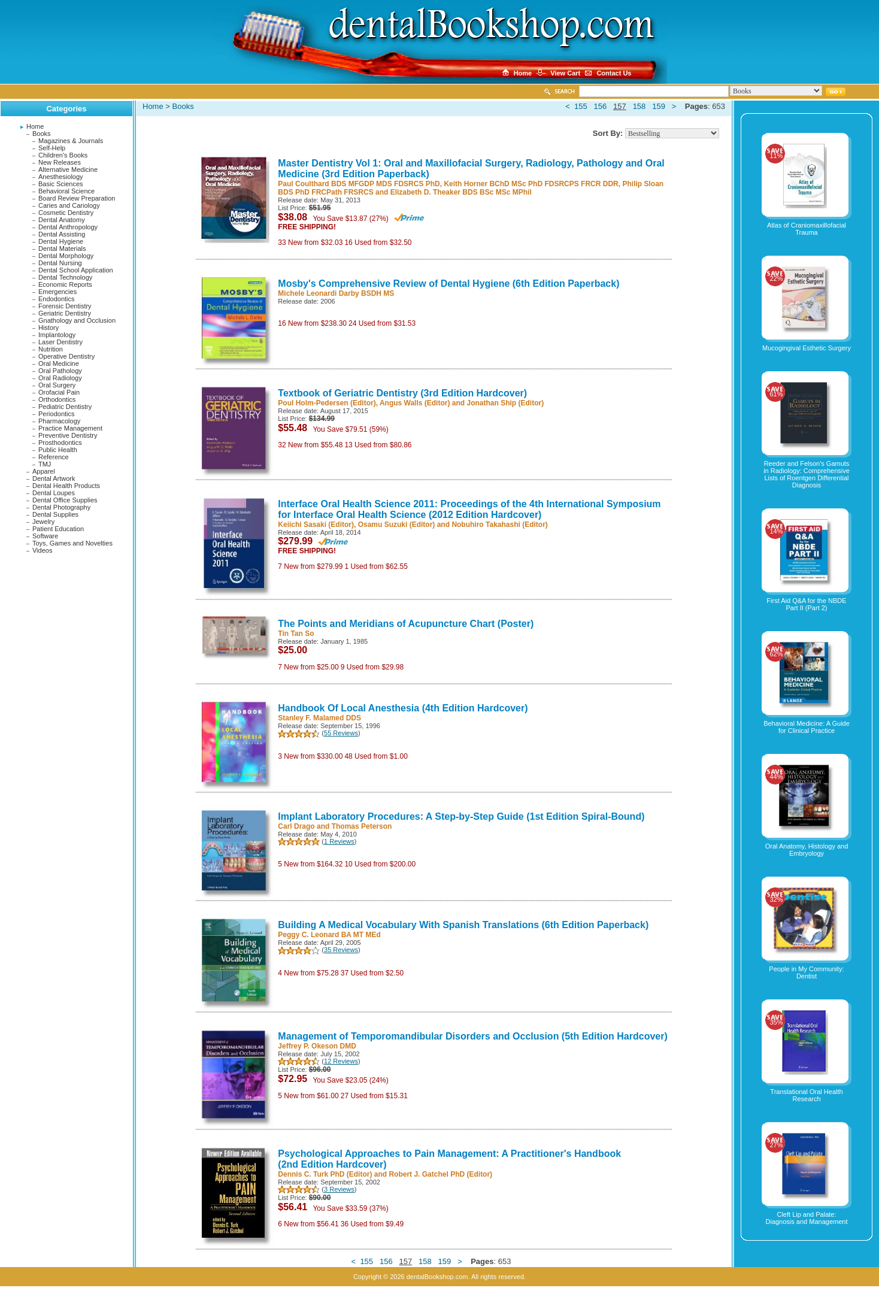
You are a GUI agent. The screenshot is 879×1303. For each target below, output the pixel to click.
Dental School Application (75, 270)
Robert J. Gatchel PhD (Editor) (440, 1174)
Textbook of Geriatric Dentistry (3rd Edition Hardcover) (402, 393)
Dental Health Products (66, 485)
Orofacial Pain (59, 392)
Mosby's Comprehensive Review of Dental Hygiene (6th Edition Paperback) (448, 283)
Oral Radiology (60, 377)
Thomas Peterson (362, 826)
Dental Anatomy (61, 219)
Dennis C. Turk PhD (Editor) (325, 1174)
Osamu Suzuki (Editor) (396, 524)
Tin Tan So (296, 633)
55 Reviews (341, 733)
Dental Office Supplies (65, 500)
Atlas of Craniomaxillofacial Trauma (806, 229)
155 (580, 106)
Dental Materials (62, 248)
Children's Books (62, 155)
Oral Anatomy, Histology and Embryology (806, 850)
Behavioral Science (66, 191)
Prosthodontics (60, 442)
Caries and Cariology (69, 205)
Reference (53, 456)
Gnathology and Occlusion (77, 320)
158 (639, 106)
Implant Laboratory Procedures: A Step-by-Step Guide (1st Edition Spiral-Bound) (461, 816)
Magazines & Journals (70, 140)
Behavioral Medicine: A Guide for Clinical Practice (806, 727)
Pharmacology (59, 421)
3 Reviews (339, 1189)
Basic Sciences (60, 183)
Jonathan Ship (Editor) (505, 403)
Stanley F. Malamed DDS (319, 718)
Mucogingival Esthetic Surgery (806, 347)
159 (658, 106)
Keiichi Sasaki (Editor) (316, 524)
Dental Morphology (65, 255)
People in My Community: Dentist (806, 972)
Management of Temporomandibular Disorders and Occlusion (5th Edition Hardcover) (472, 1036)
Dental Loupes (53, 492)
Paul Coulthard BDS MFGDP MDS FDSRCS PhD (359, 184)
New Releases (59, 162)
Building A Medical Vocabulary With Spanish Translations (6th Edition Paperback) (463, 925)
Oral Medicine (58, 363)
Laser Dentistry (60, 342)
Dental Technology (65, 277)
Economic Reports (65, 284)
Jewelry (43, 521)
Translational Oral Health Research (806, 1095)
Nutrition (50, 349)
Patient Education (58, 528)
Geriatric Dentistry (64, 313)
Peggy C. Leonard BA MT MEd (329, 935)
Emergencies (57, 291)
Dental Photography (61, 507)
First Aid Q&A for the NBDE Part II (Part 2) (806, 604)
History (48, 327)
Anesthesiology (60, 176)
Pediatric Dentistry (65, 406)
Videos (42, 550)
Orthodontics (56, 399)
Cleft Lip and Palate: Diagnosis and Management (807, 1218)
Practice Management (70, 428)
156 (600, 106)
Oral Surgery (56, 385)
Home (35, 126)
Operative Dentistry (66, 356)
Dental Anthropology (68, 227)
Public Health (57, 449)
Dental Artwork (53, 478)
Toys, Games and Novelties (72, 543)
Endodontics (56, 298)
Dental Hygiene (60, 241)
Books (41, 133)
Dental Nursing (60, 262)
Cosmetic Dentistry (65, 212)
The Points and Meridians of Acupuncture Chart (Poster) (406, 624)
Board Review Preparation (76, 198)
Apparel (43, 471)
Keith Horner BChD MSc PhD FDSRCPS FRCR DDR (531, 184)
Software (45, 536)
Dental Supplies (55, 514)
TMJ (44, 464)
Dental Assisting (61, 234)
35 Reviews (341, 949)
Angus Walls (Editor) (415, 403)
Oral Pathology (60, 370)
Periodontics (56, 413)
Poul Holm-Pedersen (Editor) (326, 403)
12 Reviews (341, 1061)
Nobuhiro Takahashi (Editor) (499, 524)
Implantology (56, 334)
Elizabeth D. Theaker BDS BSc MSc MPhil (461, 192)
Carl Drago (296, 826)
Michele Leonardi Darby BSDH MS (336, 293)
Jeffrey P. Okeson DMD (317, 1046)
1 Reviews (339, 841)
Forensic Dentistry (65, 306)
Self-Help (51, 147)
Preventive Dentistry (67, 435)
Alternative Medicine (68, 169)
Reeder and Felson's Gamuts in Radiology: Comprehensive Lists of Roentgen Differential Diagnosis (806, 474)
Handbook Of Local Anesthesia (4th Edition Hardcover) (403, 708)
